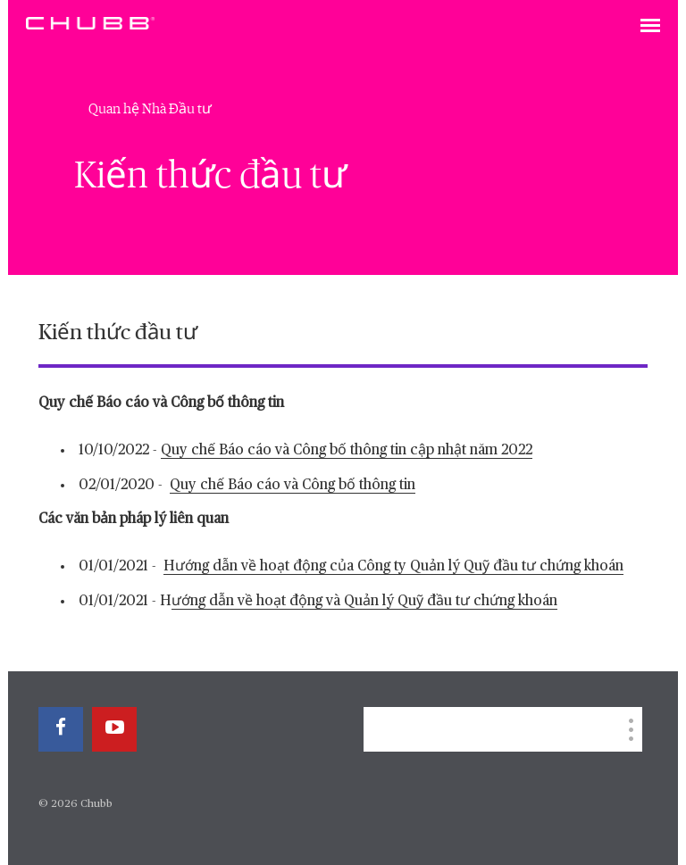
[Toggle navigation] (650, 26)
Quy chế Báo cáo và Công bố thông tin (292, 485)
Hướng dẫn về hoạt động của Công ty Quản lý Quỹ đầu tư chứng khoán (393, 567)
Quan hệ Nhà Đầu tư (150, 109)
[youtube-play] (114, 729)
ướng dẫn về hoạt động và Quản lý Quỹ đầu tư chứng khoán (364, 602)
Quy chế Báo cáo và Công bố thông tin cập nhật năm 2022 (346, 451)
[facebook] (60, 729)
